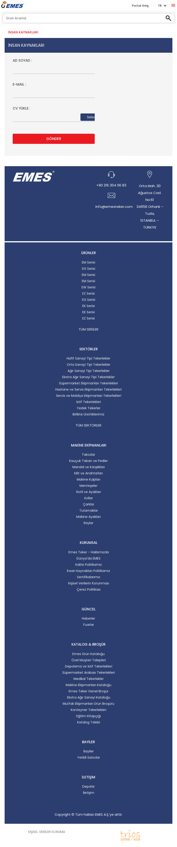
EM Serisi (88, 262)
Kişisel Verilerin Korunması (88, 583)
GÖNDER (53, 138)
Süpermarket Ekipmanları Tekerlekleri (88, 383)
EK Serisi (88, 306)
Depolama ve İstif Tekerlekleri (88, 666)
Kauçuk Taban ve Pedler (88, 460)
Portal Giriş (140, 6)
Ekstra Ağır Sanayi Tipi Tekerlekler (88, 377)
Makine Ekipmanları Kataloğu (88, 685)
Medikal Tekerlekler (89, 678)
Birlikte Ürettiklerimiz (88, 414)
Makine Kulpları (88, 479)
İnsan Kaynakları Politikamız (88, 571)
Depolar (88, 786)
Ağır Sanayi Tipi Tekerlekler (89, 370)
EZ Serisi (88, 293)
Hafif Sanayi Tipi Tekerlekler (88, 358)
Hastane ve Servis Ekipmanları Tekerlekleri (88, 389)
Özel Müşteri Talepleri (88, 660)
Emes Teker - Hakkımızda (88, 552)
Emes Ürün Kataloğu (88, 654)
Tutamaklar (88, 510)
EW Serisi (88, 287)
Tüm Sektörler (88, 425)
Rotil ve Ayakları (88, 492)
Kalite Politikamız (88, 564)
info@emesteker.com (114, 206)
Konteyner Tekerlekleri (88, 710)
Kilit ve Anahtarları (88, 473)
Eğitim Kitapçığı (88, 716)
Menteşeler (88, 485)
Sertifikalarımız (88, 577)
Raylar (88, 523)
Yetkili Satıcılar (88, 757)
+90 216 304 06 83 (111, 185)
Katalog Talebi (88, 722)
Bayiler (88, 751)
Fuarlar (88, 624)
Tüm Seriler (88, 329)
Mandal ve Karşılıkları (88, 467)
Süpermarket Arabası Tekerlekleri (88, 672)
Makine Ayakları (88, 516)
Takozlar (88, 454)
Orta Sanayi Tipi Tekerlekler (88, 364)
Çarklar (88, 504)
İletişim (88, 792)
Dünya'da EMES (88, 558)
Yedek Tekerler (88, 408)
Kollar (88, 498)
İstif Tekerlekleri (88, 402)
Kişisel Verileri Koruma (46, 832)
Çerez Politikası (88, 589)
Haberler (88, 618)
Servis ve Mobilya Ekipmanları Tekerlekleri (88, 395)
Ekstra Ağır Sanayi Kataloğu (88, 697)
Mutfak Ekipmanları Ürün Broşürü (88, 703)
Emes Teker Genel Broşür (89, 691)
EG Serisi (88, 268)
